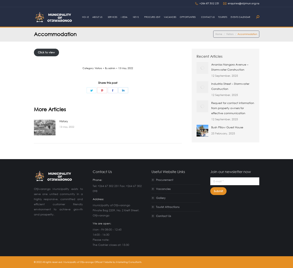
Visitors (98, 68)
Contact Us (163, 216)
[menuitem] (85, 17)
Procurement (164, 179)
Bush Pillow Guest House (227, 127)
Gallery (161, 198)
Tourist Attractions (167, 207)
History (63, 121)
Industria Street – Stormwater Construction (230, 86)
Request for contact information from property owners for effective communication (232, 108)
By (110, 68)
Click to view (46, 52)
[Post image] (44, 127)
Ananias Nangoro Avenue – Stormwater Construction (229, 67)
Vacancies (163, 189)
